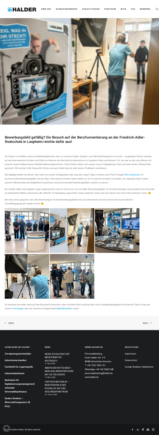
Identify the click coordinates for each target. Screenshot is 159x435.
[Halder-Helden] (19, 9)
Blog (119, 9)
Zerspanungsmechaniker (18, 353)
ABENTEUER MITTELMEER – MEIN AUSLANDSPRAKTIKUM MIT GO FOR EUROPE (59, 371)
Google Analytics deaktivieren (139, 367)
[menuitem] (42, 9)
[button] (153, 9)
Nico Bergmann (132, 174)
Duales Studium (86, 9)
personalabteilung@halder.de (99, 373)
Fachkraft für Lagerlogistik (19, 367)
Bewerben (141, 9)
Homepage (18, 308)
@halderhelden (65, 308)
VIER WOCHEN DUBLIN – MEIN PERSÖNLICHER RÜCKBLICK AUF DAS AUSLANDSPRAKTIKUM (57, 386)
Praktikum (106, 9)
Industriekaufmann (14, 373)
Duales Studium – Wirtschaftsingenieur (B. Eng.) (18, 402)
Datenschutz (131, 360)
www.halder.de (92, 377)
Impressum (130, 353)
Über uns (42, 9)
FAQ (129, 9)
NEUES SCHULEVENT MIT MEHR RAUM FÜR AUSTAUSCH (57, 357)
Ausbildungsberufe (62, 9)
